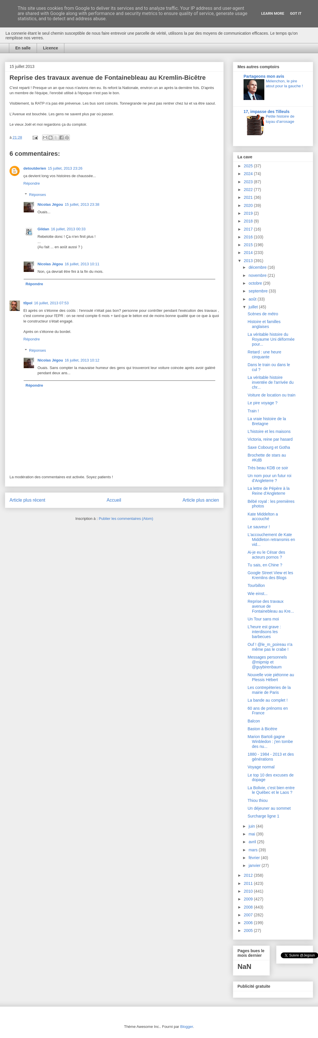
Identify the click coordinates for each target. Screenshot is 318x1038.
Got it (296, 13)
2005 (249, 930)
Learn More (272, 13)
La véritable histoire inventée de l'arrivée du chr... (270, 382)
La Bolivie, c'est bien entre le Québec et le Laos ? (271, 790)
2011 (249, 883)
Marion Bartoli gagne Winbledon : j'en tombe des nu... (270, 741)
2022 (249, 189)
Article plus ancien (200, 500)
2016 (249, 237)
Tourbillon (256, 585)
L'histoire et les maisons (269, 431)
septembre (258, 291)
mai (252, 834)
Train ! (253, 411)
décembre (258, 267)
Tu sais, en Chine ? (265, 565)
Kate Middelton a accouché (263, 516)
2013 (249, 260)
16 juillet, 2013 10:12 (82, 360)
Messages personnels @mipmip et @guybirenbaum (267, 662)
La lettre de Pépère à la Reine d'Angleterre (269, 491)
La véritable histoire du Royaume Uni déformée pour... (271, 339)
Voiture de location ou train (271, 395)
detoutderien (34, 168)
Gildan (43, 229)
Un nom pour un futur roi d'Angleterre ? (269, 478)
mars (253, 850)
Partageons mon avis (264, 76)
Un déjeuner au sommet (269, 808)
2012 (249, 875)
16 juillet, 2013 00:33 (68, 229)
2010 (249, 891)
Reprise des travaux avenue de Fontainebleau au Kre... (271, 606)
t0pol (27, 303)
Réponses (37, 194)
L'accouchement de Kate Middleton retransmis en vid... (271, 539)
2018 (249, 221)
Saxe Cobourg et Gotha (269, 447)
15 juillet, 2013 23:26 (65, 168)
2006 (249, 922)
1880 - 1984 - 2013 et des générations (271, 756)
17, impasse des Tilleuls (266, 111)
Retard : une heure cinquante (264, 354)
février (254, 857)
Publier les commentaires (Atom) (126, 518)
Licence (50, 48)
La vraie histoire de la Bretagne (267, 421)
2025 (249, 166)
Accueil (114, 500)
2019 (249, 213)
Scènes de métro (263, 314)
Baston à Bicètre (262, 728)
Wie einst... (258, 593)
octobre (255, 283)
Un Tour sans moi (263, 619)
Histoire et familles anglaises (264, 324)
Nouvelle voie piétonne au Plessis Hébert (271, 677)
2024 (249, 173)
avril (252, 841)
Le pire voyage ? (263, 403)
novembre (258, 275)
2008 (249, 907)
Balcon (254, 721)
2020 (249, 205)
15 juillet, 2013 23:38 (82, 204)
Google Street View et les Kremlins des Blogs (270, 575)
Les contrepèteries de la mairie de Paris (269, 690)
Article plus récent (27, 500)
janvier (254, 865)
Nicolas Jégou (50, 204)
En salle (23, 48)
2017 (249, 229)
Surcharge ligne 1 (263, 816)
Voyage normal (261, 767)
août (252, 299)
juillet (253, 307)
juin (252, 826)
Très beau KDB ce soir (268, 468)
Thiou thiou (258, 800)
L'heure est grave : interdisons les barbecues (264, 631)
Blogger (186, 1026)
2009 (249, 899)
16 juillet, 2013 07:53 (51, 303)
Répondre (31, 183)
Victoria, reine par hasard (270, 439)
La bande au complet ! (268, 700)
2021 (249, 197)
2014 (249, 252)
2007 (249, 915)
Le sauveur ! (259, 526)
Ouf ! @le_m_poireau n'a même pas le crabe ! (270, 647)
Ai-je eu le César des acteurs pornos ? (266, 554)
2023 (249, 181)
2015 (249, 244)
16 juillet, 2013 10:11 (82, 264)
